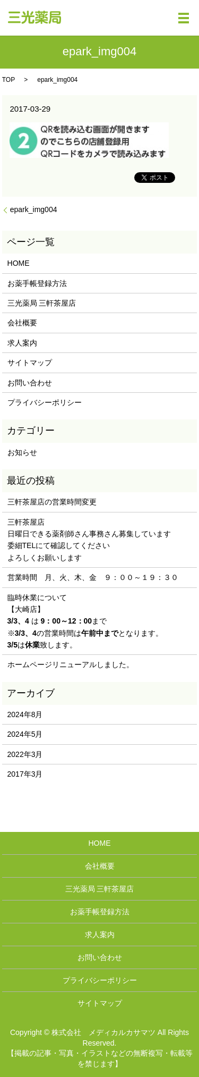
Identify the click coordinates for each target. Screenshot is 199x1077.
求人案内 (22, 343)
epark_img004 (33, 209)
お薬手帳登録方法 (37, 283)
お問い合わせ (29, 382)
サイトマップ (29, 362)
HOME (18, 263)
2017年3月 (25, 774)
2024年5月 (25, 734)
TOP (8, 79)
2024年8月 (25, 714)
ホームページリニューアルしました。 (70, 664)
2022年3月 (25, 754)
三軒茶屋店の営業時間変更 (52, 502)
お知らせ (22, 452)
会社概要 (22, 322)
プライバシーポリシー (44, 402)
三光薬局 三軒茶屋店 (41, 303)
